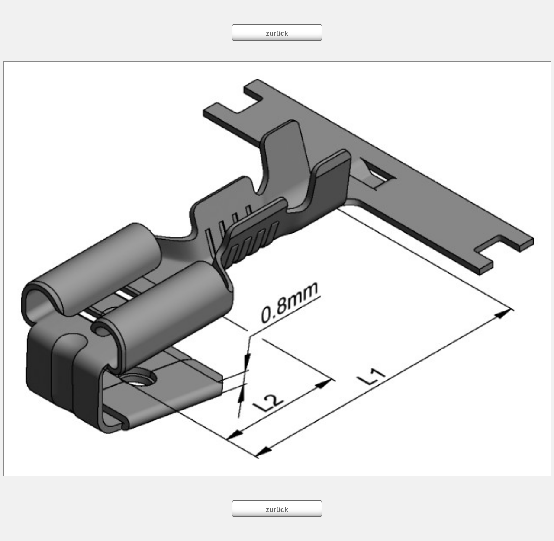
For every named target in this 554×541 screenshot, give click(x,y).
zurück (277, 33)
